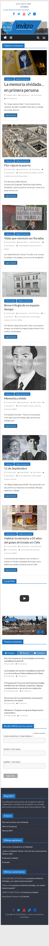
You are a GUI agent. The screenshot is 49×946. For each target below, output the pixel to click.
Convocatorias (10, 534)
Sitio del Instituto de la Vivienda (15, 822)
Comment (39, 653)
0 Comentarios (10, 98)
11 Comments (26, 691)
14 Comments (22, 664)
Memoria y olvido (15, 398)
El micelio (6, 862)
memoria (37, 406)
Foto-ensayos (10, 301)
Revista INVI (7, 830)
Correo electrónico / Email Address (18, 736)
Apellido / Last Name (12, 762)
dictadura (27, 173)
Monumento (22, 176)
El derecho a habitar (10, 858)
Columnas (9, 79)
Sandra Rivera (25, 95)
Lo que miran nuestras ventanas (16, 10)
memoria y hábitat (16, 320)
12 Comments (22, 676)
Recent (24, 653)
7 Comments (23, 715)
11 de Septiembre (15, 468)
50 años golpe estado (26, 246)
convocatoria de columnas (30, 550)
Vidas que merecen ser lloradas (24, 238)
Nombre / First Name (12, 749)
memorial (14, 176)
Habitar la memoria (22, 79)
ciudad (21, 173)
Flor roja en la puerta (17, 165)
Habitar (34, 173)
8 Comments (22, 703)
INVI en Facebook (9, 826)
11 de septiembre (23, 317)
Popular (9, 653)
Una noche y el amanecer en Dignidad (21, 625)
